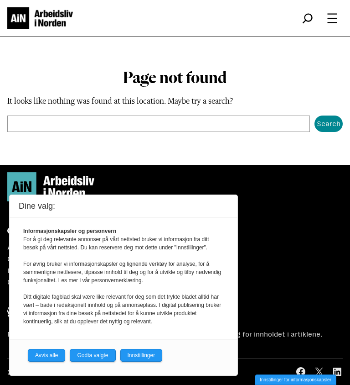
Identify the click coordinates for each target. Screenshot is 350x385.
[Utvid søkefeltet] (307, 18)
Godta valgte (92, 355)
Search (328, 123)
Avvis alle (46, 355)
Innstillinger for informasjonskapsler (295, 379)
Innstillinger (141, 355)
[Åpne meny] (332, 18)
